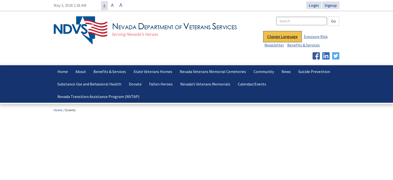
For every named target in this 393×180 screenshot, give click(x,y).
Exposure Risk (316, 36)
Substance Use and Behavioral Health (89, 84)
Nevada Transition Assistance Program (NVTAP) (98, 96)
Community (264, 71)
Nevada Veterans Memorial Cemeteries (213, 71)
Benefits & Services (303, 45)
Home (62, 71)
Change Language (282, 36)
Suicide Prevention (314, 71)
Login (314, 5)
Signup (331, 5)
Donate (135, 84)
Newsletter (274, 45)
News (286, 71)
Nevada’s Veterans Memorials (205, 84)
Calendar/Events (252, 84)
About (80, 71)
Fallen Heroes (161, 84)
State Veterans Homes (153, 71)
